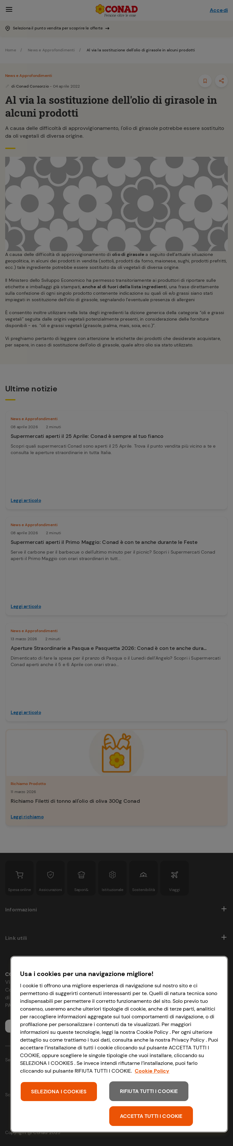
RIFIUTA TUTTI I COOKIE (149, 1091)
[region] (119, 1044)
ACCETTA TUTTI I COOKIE (151, 1116)
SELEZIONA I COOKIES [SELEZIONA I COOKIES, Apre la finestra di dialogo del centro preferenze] (59, 1091)
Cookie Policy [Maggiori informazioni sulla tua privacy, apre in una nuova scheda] (152, 1070)
